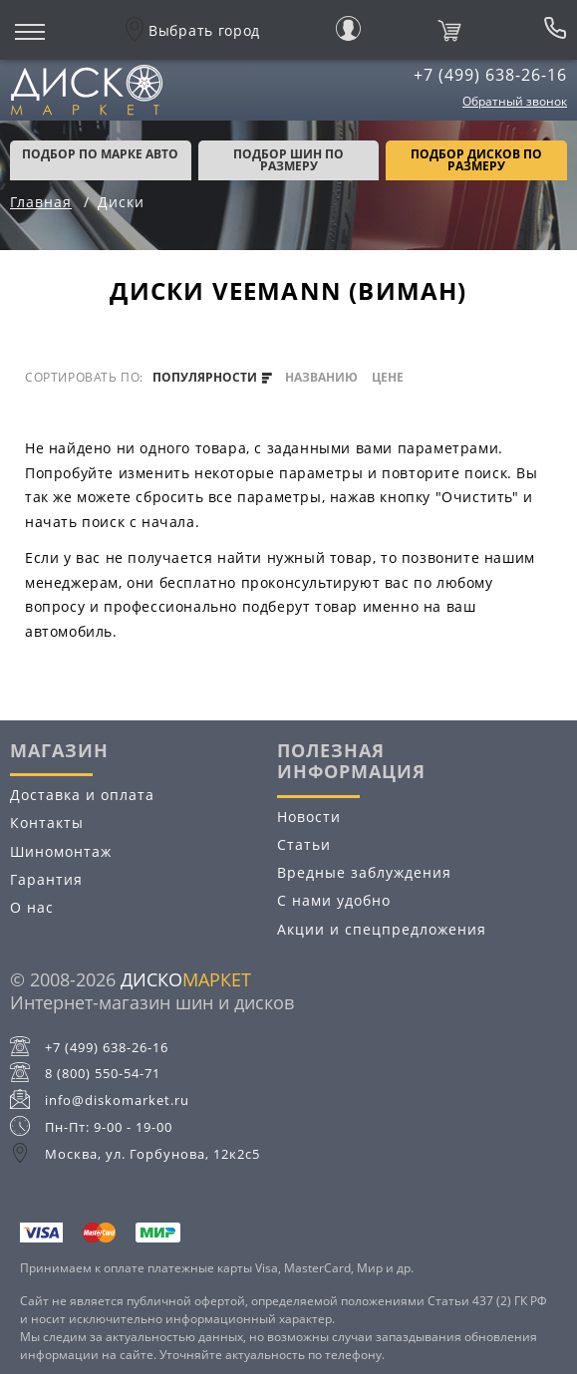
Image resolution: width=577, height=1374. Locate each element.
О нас (32, 907)
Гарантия (46, 879)
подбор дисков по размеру (476, 159)
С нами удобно (334, 900)
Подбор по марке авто (100, 153)
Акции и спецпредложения (381, 929)
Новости (309, 816)
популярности (212, 378)
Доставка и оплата (82, 794)
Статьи (304, 844)
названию (321, 378)
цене (388, 378)
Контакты (47, 822)
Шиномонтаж (61, 851)
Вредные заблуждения (364, 872)
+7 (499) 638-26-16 (490, 75)
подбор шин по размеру (288, 159)
